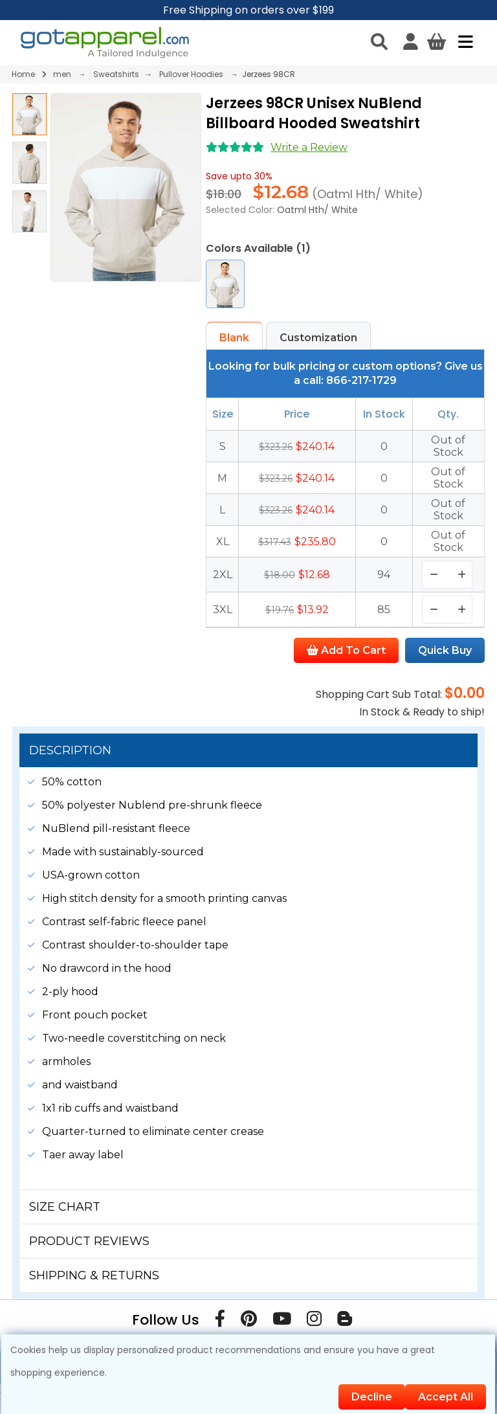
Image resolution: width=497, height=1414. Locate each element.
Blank (234, 337)
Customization (318, 337)
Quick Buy (445, 650)
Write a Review (309, 147)
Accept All (445, 1397)
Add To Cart (346, 650)
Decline (371, 1397)
